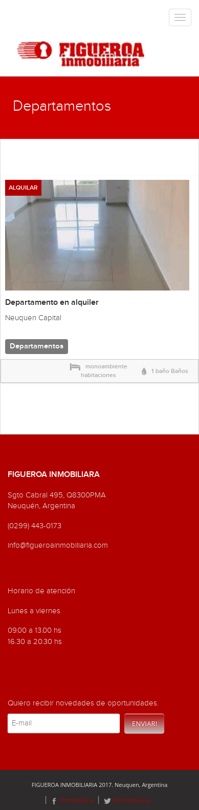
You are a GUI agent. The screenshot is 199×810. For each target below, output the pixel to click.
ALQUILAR (23, 188)
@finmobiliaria (127, 800)
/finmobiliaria (72, 800)
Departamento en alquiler (52, 302)
